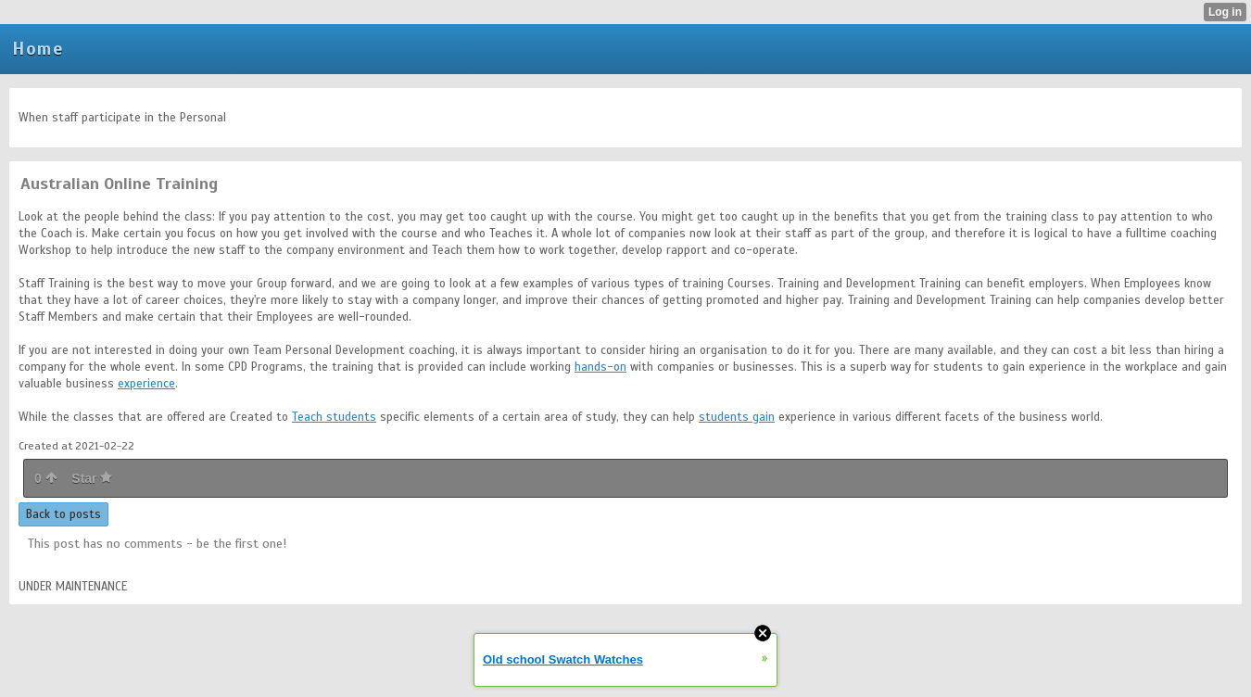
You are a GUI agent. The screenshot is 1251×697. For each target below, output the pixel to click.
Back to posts (63, 514)
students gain (737, 417)
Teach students (334, 417)
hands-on (600, 367)
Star (91, 478)
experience (146, 383)
